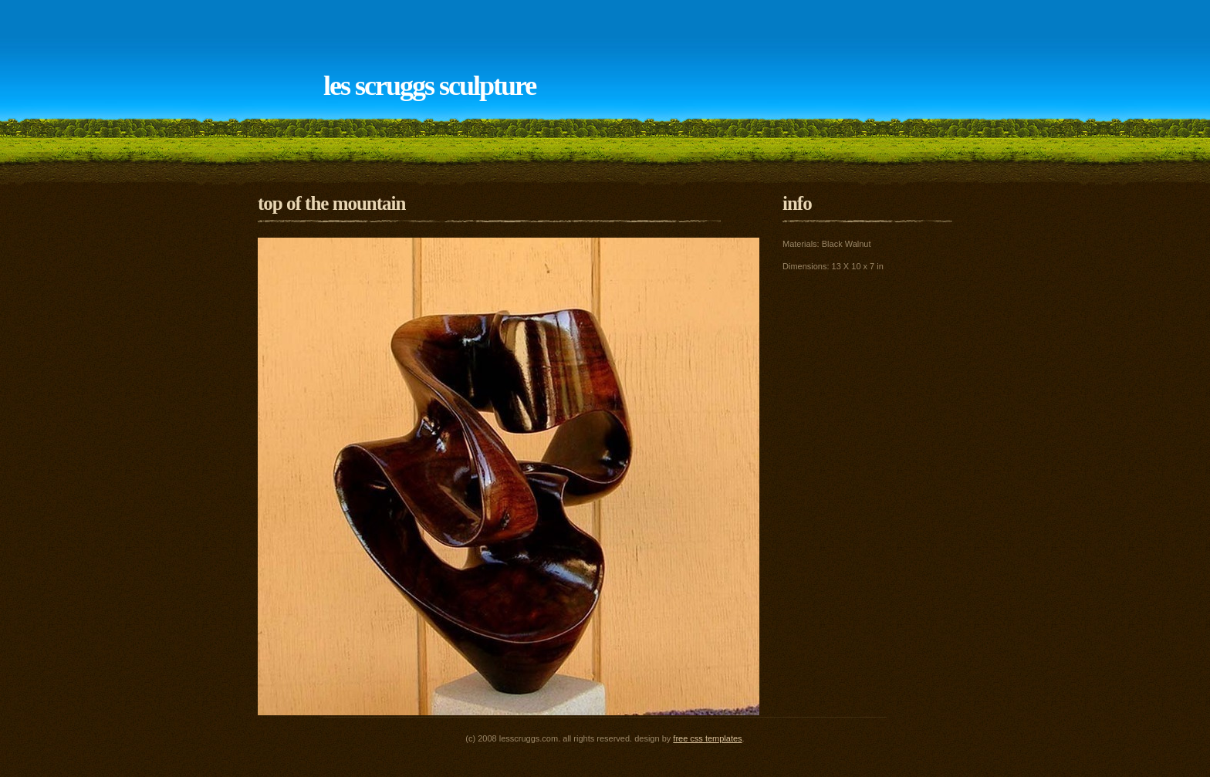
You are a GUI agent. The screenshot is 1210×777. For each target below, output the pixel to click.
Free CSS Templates (707, 738)
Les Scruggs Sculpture (429, 85)
